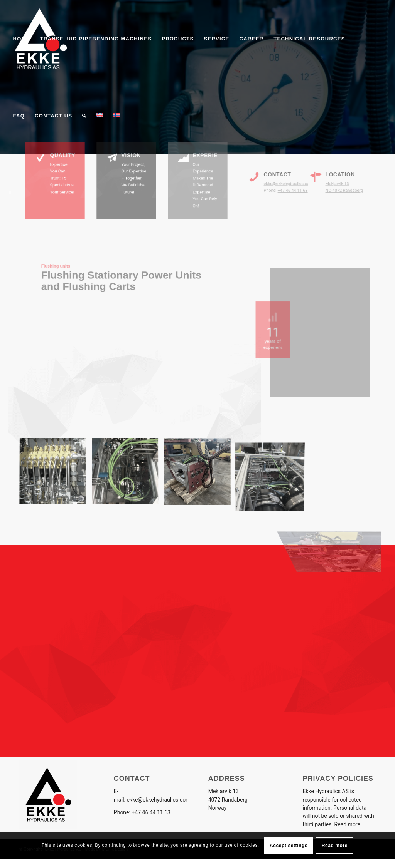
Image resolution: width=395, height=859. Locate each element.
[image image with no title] (55, 475)
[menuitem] (21, 38)
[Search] (84, 115)
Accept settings (288, 845)
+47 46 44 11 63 (293, 189)
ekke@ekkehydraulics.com (288, 182)
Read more (347, 824)
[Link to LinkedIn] (10, 192)
